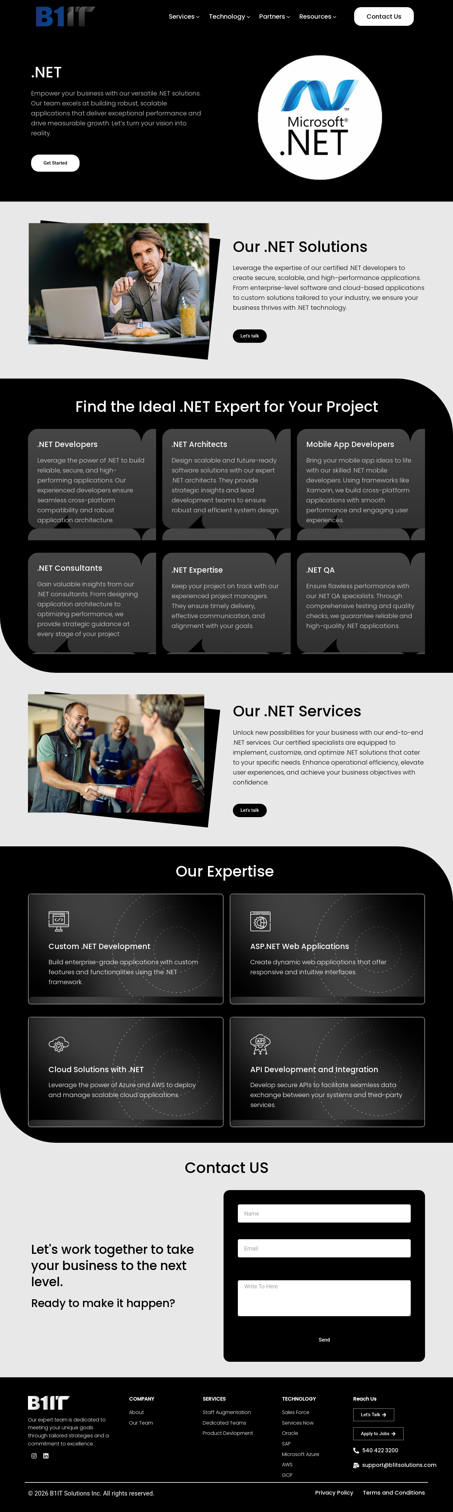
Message (250, 1277)
